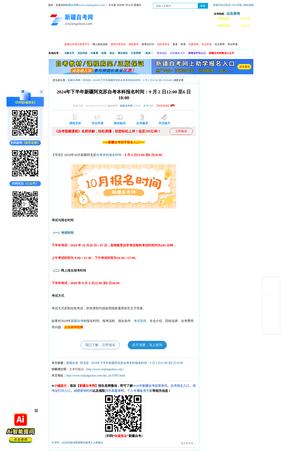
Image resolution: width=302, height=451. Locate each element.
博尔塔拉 (123, 53)
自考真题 (196, 35)
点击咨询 (233, 13)
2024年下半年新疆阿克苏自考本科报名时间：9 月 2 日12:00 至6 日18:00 (132, 80)
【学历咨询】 (164, 105)
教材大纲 (178, 35)
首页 (54, 35)
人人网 (94, 442)
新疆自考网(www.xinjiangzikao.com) (85, 5)
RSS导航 (237, 5)
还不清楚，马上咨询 (147, 345)
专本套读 (159, 35)
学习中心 (123, 35)
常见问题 (214, 35)
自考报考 (87, 35)
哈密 (103, 53)
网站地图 (249, 5)
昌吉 (112, 53)
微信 (100, 442)
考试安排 (140, 321)
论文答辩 (220, 44)
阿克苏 (87, 80)
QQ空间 (66, 442)
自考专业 (141, 35)
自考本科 (102, 155)
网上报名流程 (100, 44)
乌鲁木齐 (69, 53)
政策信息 (69, 35)
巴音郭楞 (136, 53)
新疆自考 (77, 321)
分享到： (57, 442)
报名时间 (115, 155)
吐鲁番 (94, 53)
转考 (183, 44)
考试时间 (67, 232)
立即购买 (181, 131)
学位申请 (233, 44)
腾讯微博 (85, 442)
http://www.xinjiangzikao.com (104, 369)
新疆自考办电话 (222, 5)
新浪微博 (75, 442)
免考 (175, 44)
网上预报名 (233, 35)
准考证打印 (148, 44)
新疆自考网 (74, 80)
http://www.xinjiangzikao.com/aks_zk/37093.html (95, 375)
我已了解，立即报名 (100, 345)
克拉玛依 (82, 53)
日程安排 (105, 35)
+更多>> (149, 53)
